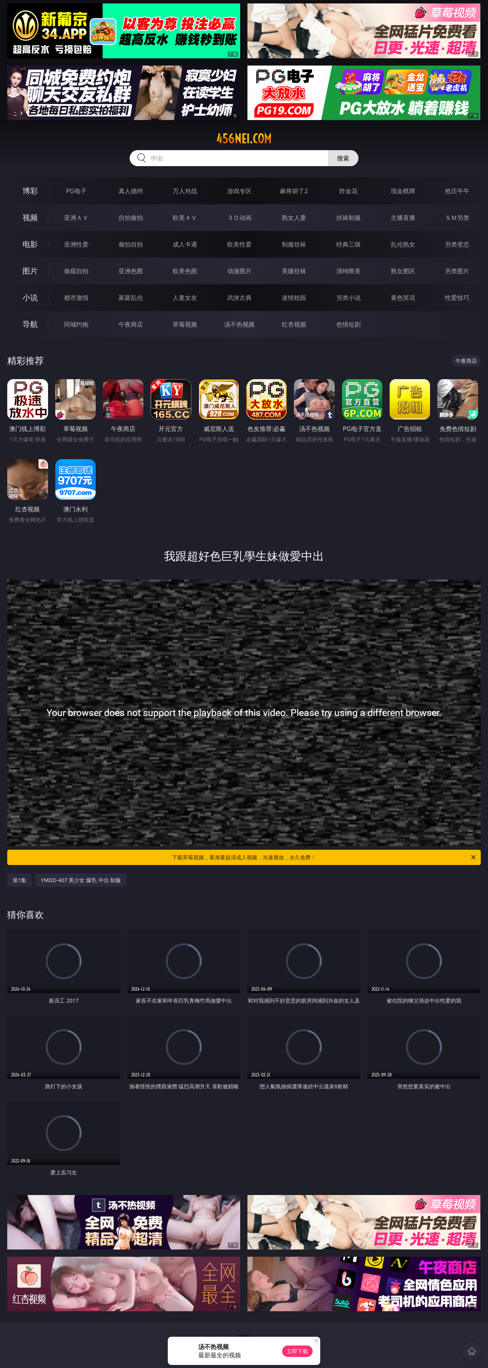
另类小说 (348, 297)
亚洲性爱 (76, 244)
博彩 (30, 191)
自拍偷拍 (131, 217)
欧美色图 (185, 271)
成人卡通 (185, 244)
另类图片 (457, 271)
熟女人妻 (294, 217)
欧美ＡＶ (185, 217)
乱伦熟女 (403, 244)
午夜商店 (131, 324)
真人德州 (131, 191)
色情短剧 (348, 324)
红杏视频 (294, 324)
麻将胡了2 (294, 191)
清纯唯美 (348, 271)
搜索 (343, 158)
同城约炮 (76, 324)
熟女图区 (403, 271)
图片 (30, 271)
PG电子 (76, 191)
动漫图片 (239, 271)
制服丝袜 (294, 244)
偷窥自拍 (76, 271)
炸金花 (348, 191)
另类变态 (457, 244)
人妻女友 (185, 297)
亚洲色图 (131, 271)
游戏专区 (239, 191)
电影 (30, 244)
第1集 (19, 880)
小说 (30, 297)
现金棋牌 (403, 191)
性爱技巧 (457, 297)
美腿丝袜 (294, 271)
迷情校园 (294, 297)
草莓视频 (185, 324)
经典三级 (348, 244)
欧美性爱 (239, 244)
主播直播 (403, 217)
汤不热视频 (239, 324)
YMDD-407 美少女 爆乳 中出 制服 (81, 880)
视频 (30, 217)
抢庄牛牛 (457, 191)
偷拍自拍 (131, 244)
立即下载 (297, 1351)
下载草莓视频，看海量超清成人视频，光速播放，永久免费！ (324, 857)
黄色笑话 (403, 297)
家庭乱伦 (131, 297)
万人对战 (185, 191)
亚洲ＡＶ (76, 217)
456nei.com (243, 138)
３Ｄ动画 (239, 217)
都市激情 (76, 297)
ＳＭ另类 (457, 217)
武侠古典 (239, 297)
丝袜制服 (348, 217)
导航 (30, 324)
